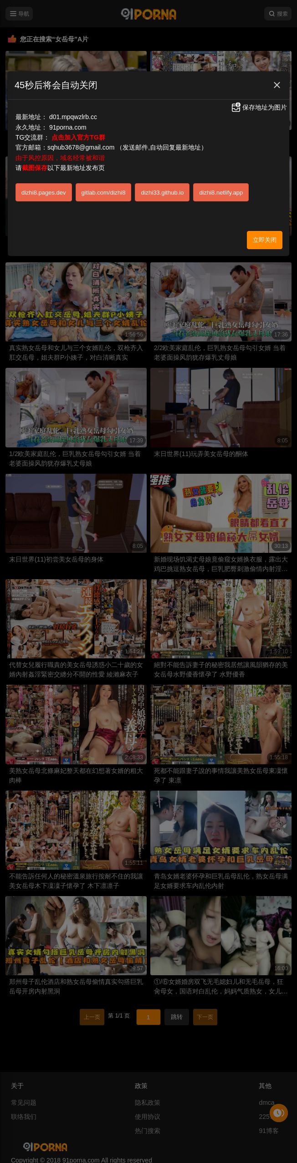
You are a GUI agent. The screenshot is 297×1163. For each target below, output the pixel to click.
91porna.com (68, 127)
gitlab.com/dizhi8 (104, 192)
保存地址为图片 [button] (258, 107)
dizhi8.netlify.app (221, 192)
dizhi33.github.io (162, 192)
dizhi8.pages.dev (43, 192)
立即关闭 (265, 239)
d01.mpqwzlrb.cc (73, 116)
